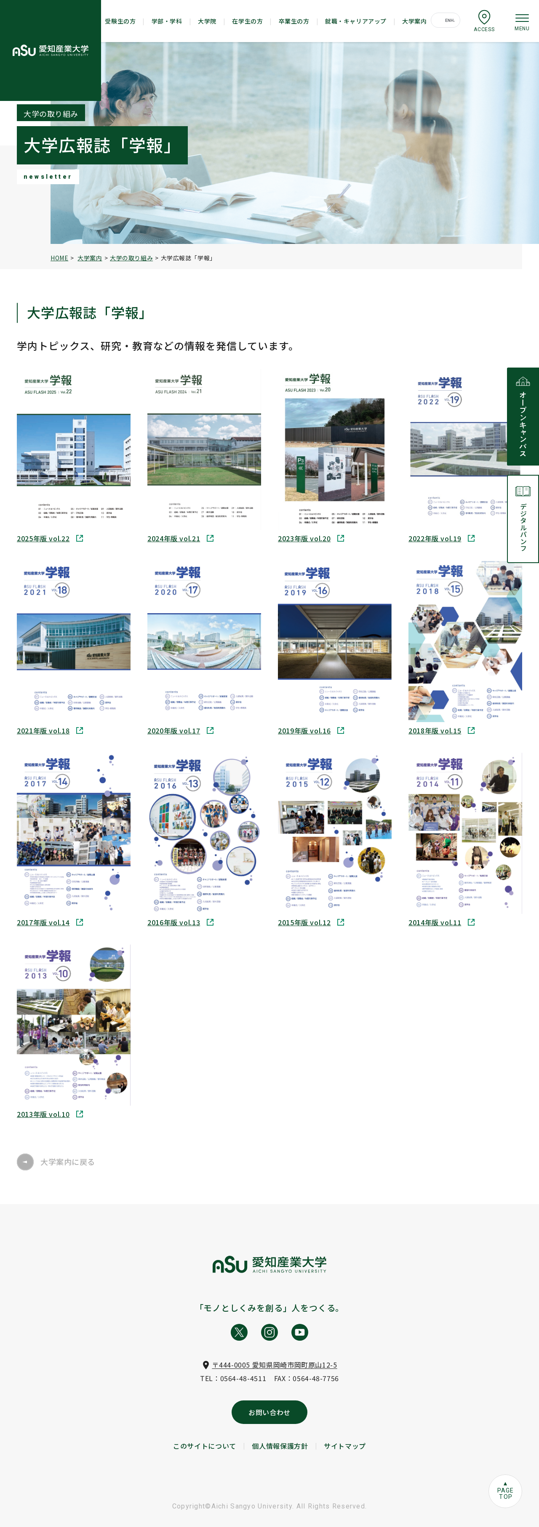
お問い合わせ (269, 1412)
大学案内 (414, 21)
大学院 (207, 21)
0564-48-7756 (316, 1378)
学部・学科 (167, 21)
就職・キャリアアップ (356, 21)
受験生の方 (120, 21)
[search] (449, 20)
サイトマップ (345, 1446)
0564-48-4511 (243, 1378)
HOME (59, 258)
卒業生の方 (294, 21)
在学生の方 (247, 21)
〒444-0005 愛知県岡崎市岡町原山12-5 (274, 1365)
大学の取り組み (131, 258)
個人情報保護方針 (280, 1446)
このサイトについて (204, 1446)
